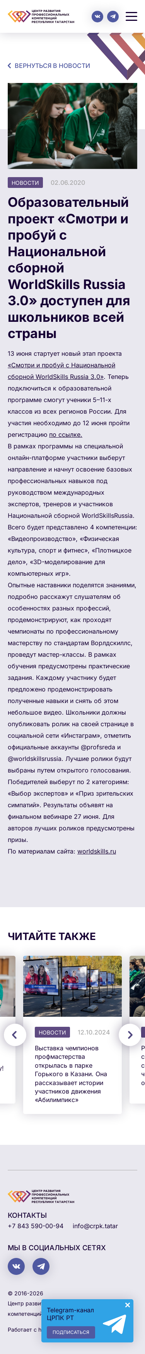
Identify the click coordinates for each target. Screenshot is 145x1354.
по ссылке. (65, 434)
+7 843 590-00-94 (35, 1226)
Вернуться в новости (52, 65)
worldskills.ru (96, 851)
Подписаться (71, 1332)
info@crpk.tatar (95, 1226)
